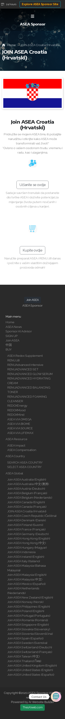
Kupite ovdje (32, 251)
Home (11, 45)
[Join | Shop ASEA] (56, 696)
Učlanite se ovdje (32, 186)
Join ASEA (32, 300)
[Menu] (32, 16)
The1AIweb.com (32, 707)
